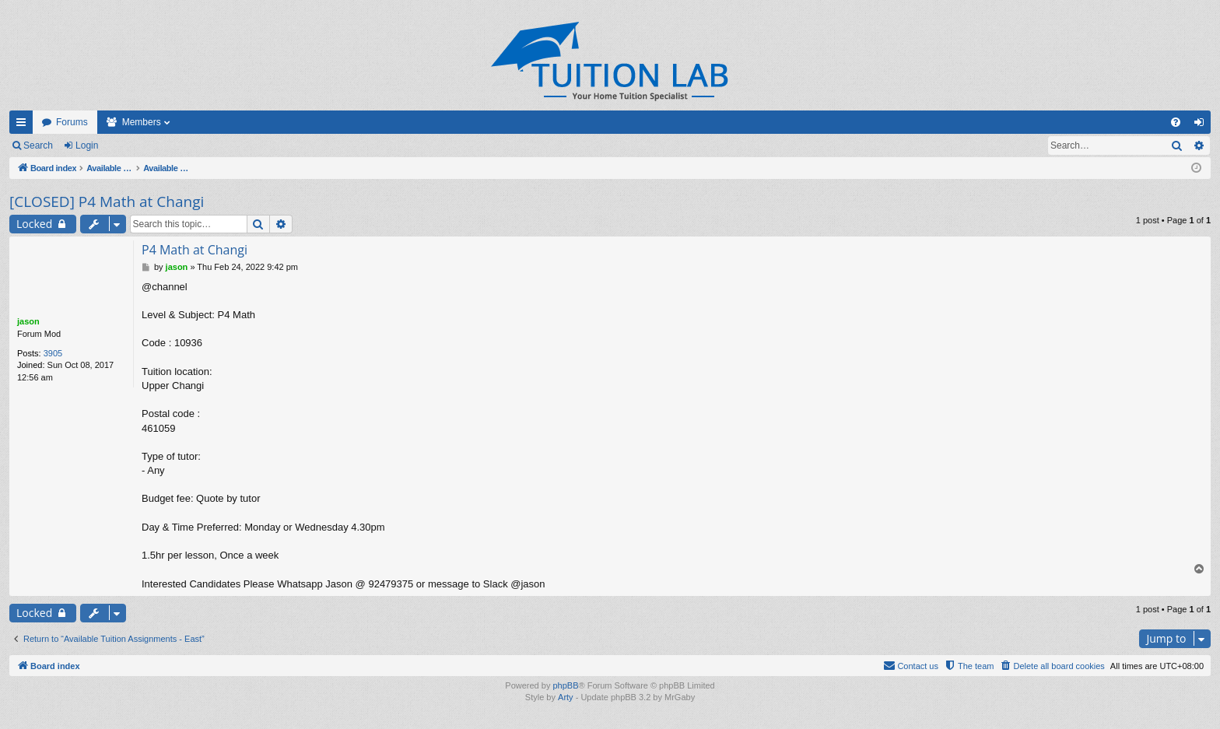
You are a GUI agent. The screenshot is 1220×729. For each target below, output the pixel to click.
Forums (72, 122)
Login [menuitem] (1202, 125)
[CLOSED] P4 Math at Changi (106, 201)
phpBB (565, 685)
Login (86, 145)
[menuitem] (1175, 122)
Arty (565, 698)
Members (141, 122)
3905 (53, 353)
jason (28, 321)
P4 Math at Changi (194, 250)
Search (38, 145)
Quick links (24, 125)
